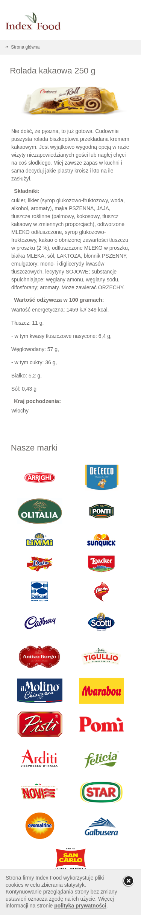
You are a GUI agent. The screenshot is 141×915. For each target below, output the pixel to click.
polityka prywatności (80, 906)
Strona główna (25, 47)
